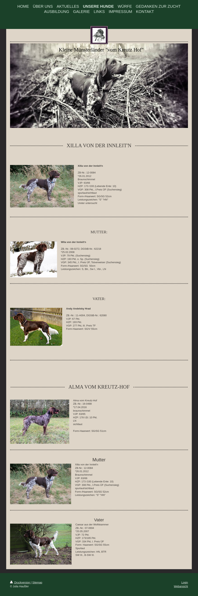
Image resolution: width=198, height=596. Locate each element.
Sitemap (37, 582)
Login (184, 582)
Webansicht (181, 586)
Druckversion (20, 582)
